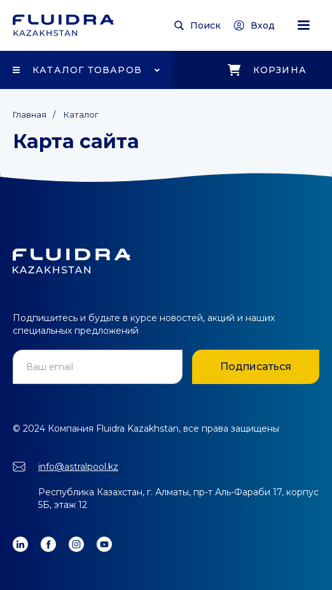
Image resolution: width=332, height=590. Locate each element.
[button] (303, 25)
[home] (63, 25)
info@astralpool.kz (78, 466)
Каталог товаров (87, 70)
